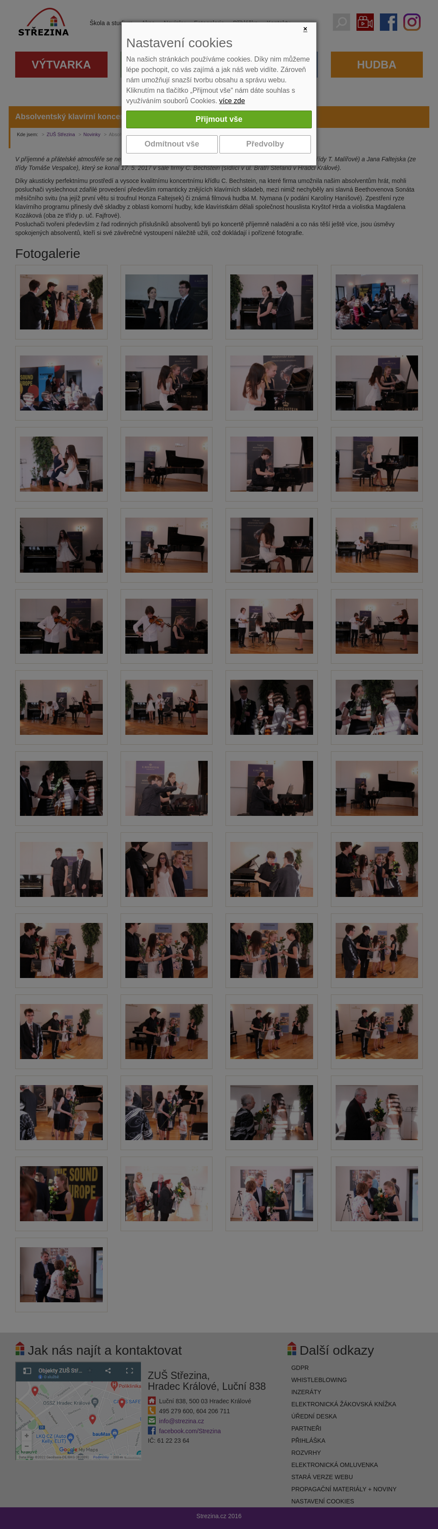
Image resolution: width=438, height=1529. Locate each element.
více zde (232, 100)
